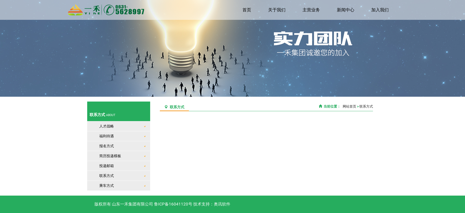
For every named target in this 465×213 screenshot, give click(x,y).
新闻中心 (346, 9)
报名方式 (106, 146)
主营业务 (312, 9)
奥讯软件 (222, 204)
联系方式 (106, 176)
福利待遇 (106, 136)
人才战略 (106, 126)
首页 (248, 9)
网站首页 (349, 106)
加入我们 (380, 9)
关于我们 (278, 9)
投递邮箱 (106, 166)
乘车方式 (106, 186)
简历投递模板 (110, 156)
